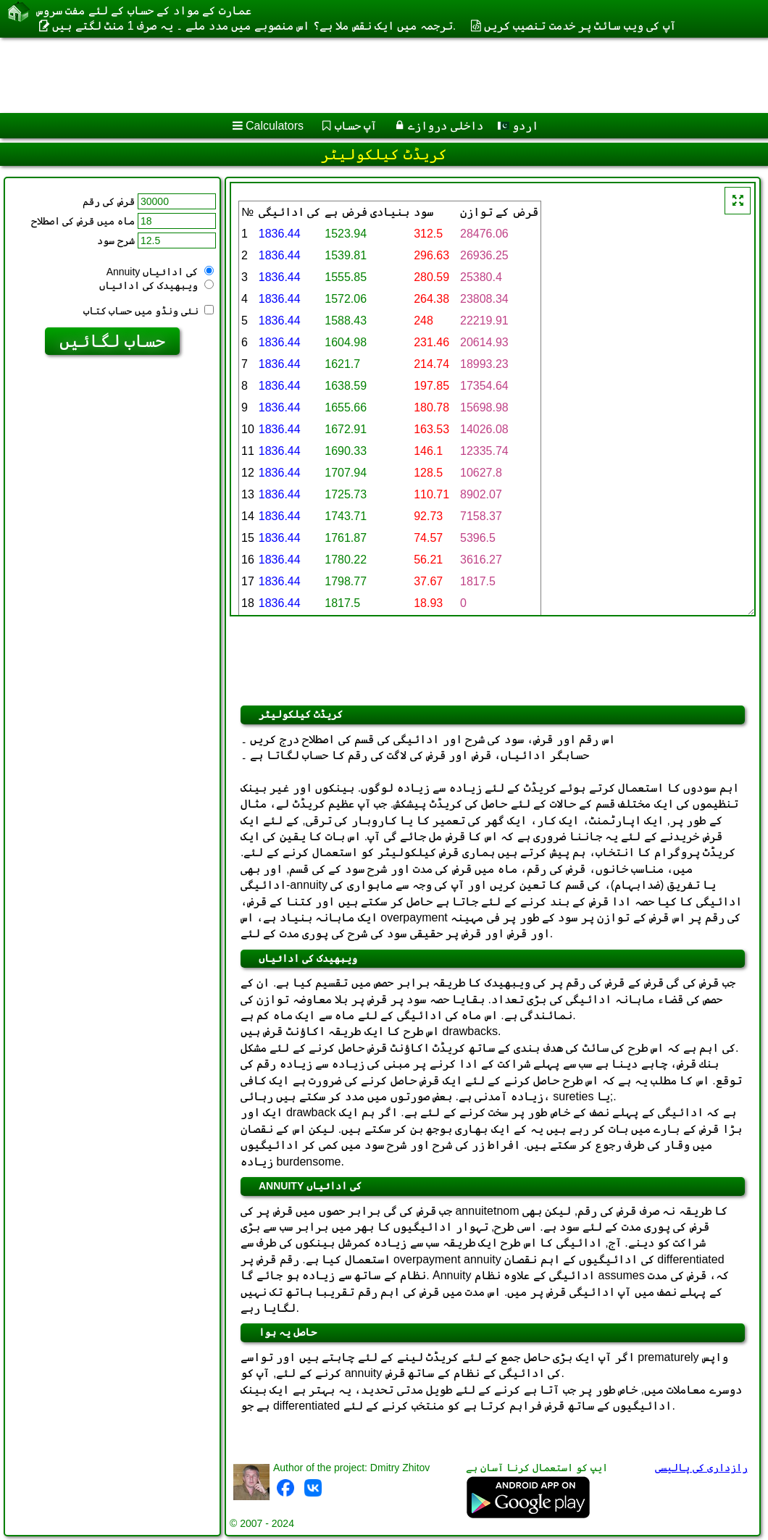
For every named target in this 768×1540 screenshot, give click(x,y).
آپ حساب (356, 126)
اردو (518, 126)
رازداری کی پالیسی (701, 1467)
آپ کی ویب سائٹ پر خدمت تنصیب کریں (580, 26)
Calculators (275, 126)
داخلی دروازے (445, 126)
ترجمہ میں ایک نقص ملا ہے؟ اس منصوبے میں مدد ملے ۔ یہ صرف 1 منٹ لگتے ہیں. (254, 26)
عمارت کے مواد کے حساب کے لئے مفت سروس (143, 10)
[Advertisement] (370, 75)
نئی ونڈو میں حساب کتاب (148, 311)
